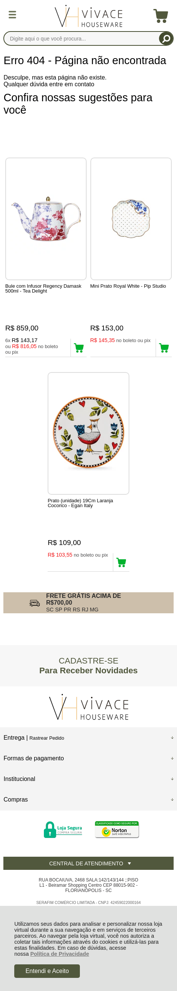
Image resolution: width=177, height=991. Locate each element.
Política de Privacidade (59, 954)
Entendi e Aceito (47, 971)
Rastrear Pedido (47, 738)
